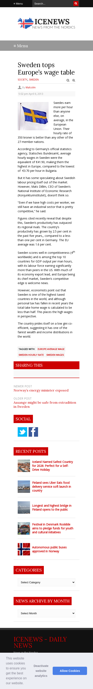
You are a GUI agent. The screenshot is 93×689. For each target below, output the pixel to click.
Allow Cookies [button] (70, 670)
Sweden (34, 79)
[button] (25, 683)
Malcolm (31, 87)
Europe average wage (51, 349)
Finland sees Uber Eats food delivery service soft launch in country (51, 486)
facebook (33, 432)
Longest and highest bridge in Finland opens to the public (51, 507)
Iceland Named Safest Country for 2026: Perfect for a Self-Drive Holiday (52, 466)
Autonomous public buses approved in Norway (49, 549)
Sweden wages (55, 354)
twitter (22, 432)
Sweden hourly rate (31, 354)
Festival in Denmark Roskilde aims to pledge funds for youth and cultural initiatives (52, 528)
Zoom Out (68, 80)
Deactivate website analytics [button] (41, 670)
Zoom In (73, 80)
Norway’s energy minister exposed (41, 390)
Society (22, 79)
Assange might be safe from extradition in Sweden (45, 404)
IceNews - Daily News (40, 642)
